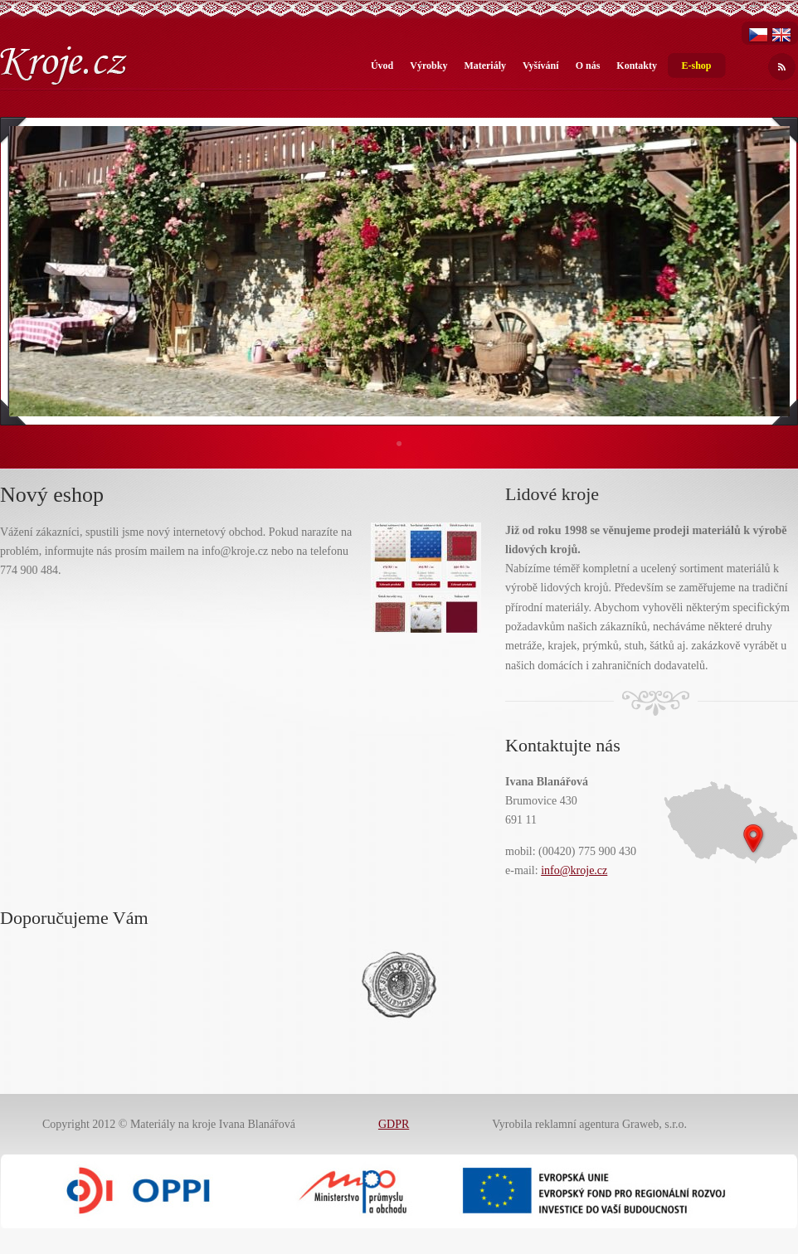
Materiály (485, 65)
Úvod (382, 65)
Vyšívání (541, 65)
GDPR (393, 1124)
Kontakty (636, 65)
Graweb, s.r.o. (654, 1124)
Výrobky (428, 65)
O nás (588, 65)
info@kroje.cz (574, 870)
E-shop (696, 65)
